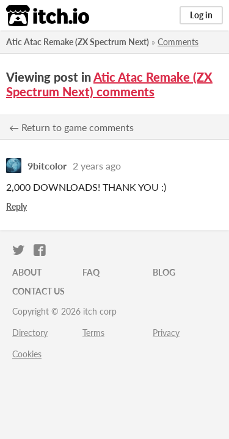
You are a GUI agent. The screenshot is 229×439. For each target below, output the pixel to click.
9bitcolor (47, 165)
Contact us (38, 291)
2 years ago (97, 165)
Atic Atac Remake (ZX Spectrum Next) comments (109, 84)
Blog (164, 272)
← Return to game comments (71, 127)
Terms (93, 332)
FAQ (91, 272)
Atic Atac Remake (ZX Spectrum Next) (77, 42)
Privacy (166, 332)
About (27, 272)
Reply (16, 206)
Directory (30, 332)
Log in (201, 15)
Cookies (27, 354)
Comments (178, 42)
